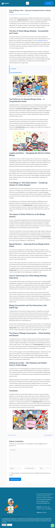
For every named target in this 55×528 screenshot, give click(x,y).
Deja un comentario (13, 16)
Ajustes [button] (4, 524)
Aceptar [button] (9, 524)
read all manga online (41, 42)
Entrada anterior (11, 437)
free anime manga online (15, 74)
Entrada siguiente (48, 437)
